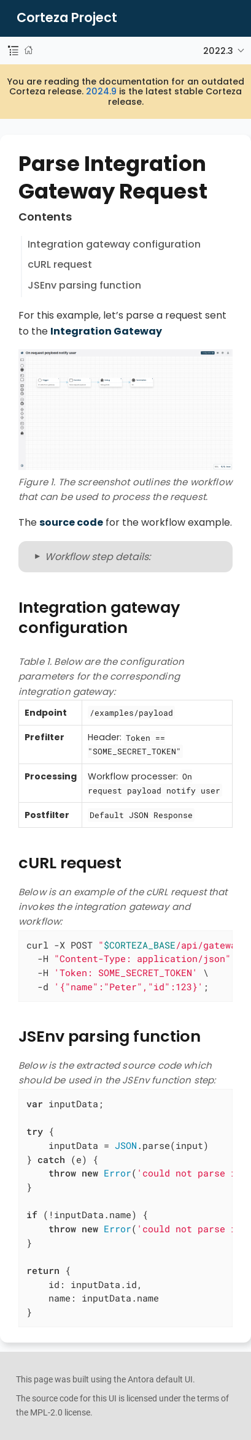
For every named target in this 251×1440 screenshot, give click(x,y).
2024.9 (101, 91)
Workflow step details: (97, 557)
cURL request (60, 264)
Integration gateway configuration (114, 244)
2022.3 (218, 51)
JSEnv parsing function (84, 285)
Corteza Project (67, 18)
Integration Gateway (106, 331)
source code (71, 522)
